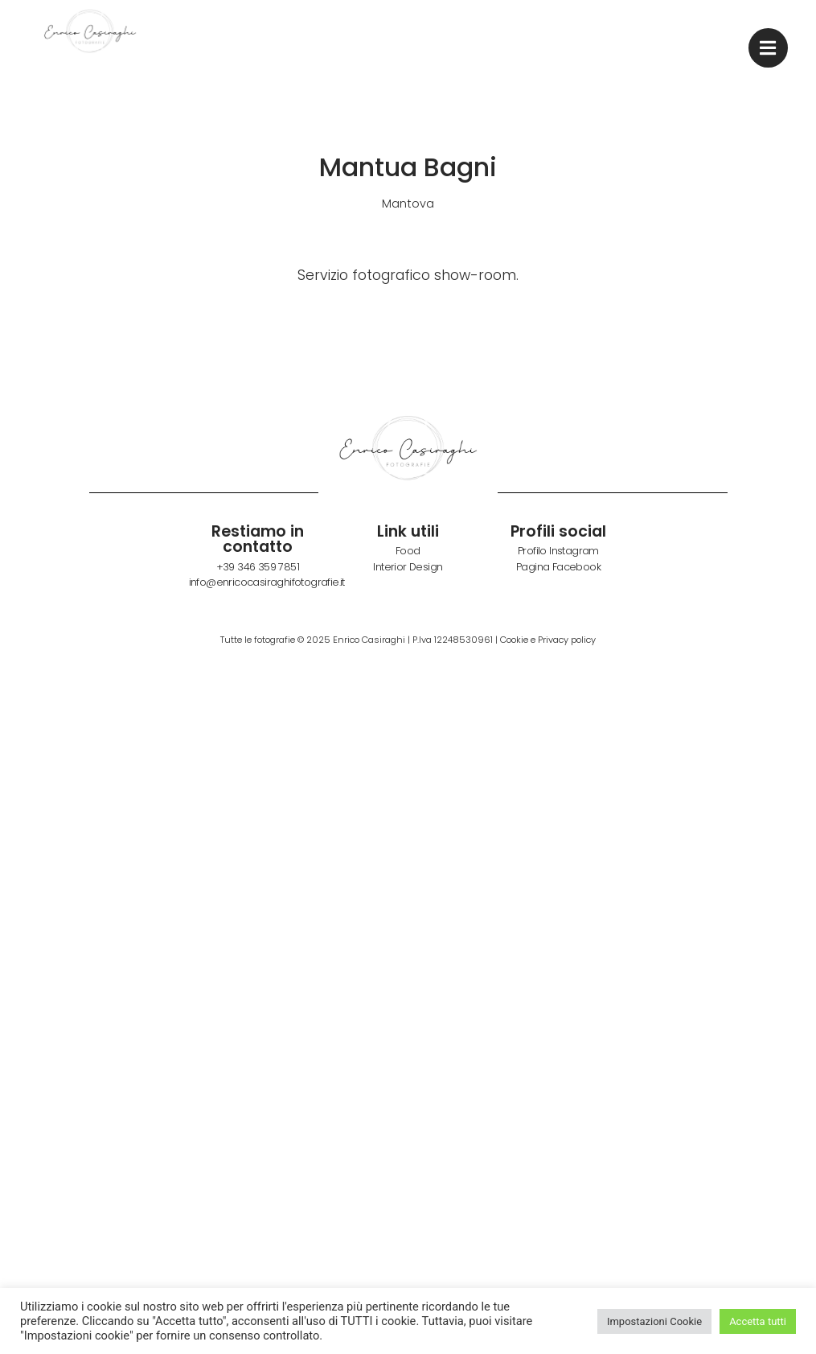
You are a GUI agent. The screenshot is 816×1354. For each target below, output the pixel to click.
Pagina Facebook (558, 567)
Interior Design (407, 567)
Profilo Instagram (558, 551)
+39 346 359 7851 (257, 567)
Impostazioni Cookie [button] (654, 1321)
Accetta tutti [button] (757, 1321)
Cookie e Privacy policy (548, 639)
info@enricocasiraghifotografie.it (267, 582)
